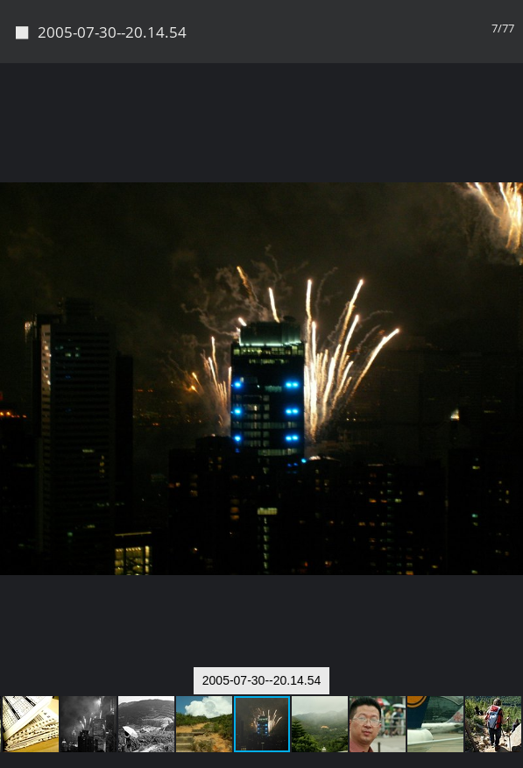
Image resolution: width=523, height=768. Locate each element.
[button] (507, 49)
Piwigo (262, 747)
